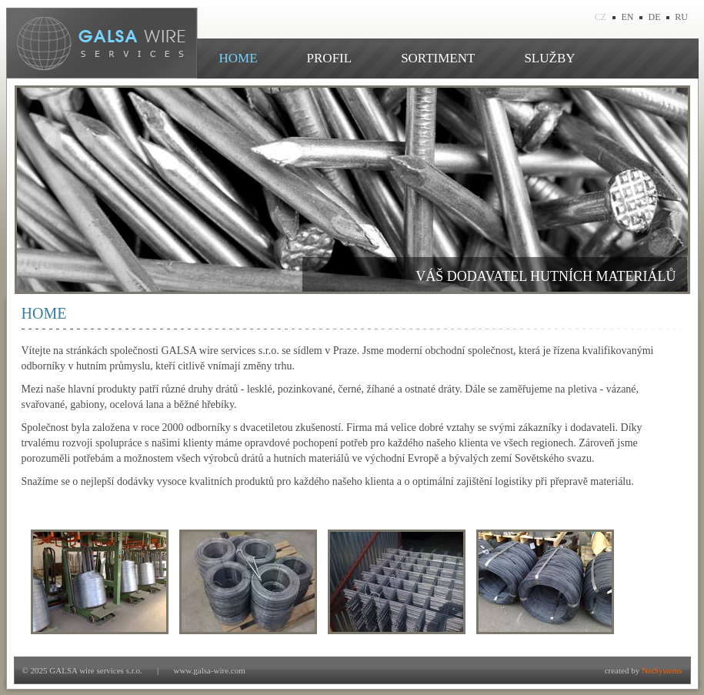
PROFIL (329, 58)
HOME (238, 58)
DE (655, 17)
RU (681, 17)
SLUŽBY (549, 58)
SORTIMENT (438, 58)
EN (628, 17)
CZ (600, 17)
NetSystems (662, 670)
